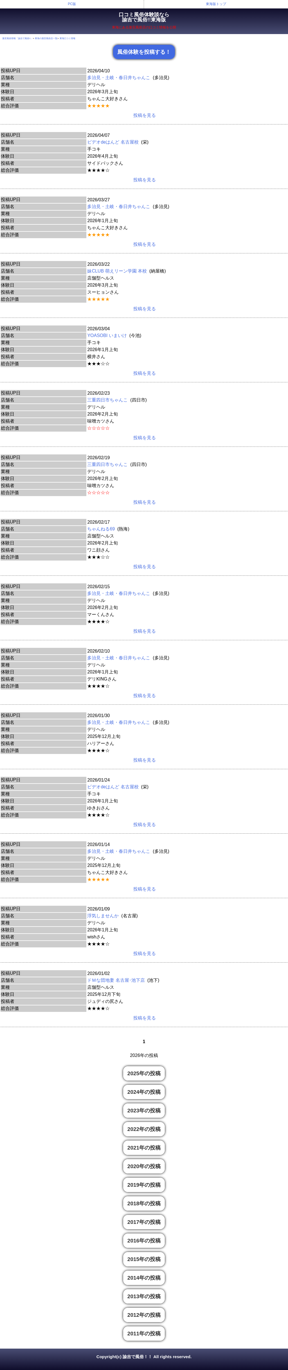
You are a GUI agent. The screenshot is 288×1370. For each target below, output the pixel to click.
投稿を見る (144, 115)
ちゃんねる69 (101, 528)
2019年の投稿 (144, 1185)
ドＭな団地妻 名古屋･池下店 (116, 980)
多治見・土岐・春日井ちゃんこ (118, 77)
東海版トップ (216, 4)
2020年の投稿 (144, 1166)
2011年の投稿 (144, 1333)
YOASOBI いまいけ (107, 335)
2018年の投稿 (144, 1203)
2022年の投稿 (144, 1129)
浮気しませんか (103, 915)
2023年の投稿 (144, 1111)
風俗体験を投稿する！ (144, 52)
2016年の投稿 (144, 1241)
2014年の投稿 (144, 1278)
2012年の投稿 (144, 1315)
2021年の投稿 (144, 1148)
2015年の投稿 (144, 1259)
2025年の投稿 (144, 1073)
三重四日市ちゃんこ (107, 400)
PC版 (72, 4)
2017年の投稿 (144, 1222)
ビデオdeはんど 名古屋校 (112, 142)
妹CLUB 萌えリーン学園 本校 (117, 271)
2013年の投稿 (144, 1296)
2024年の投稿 (144, 1092)
